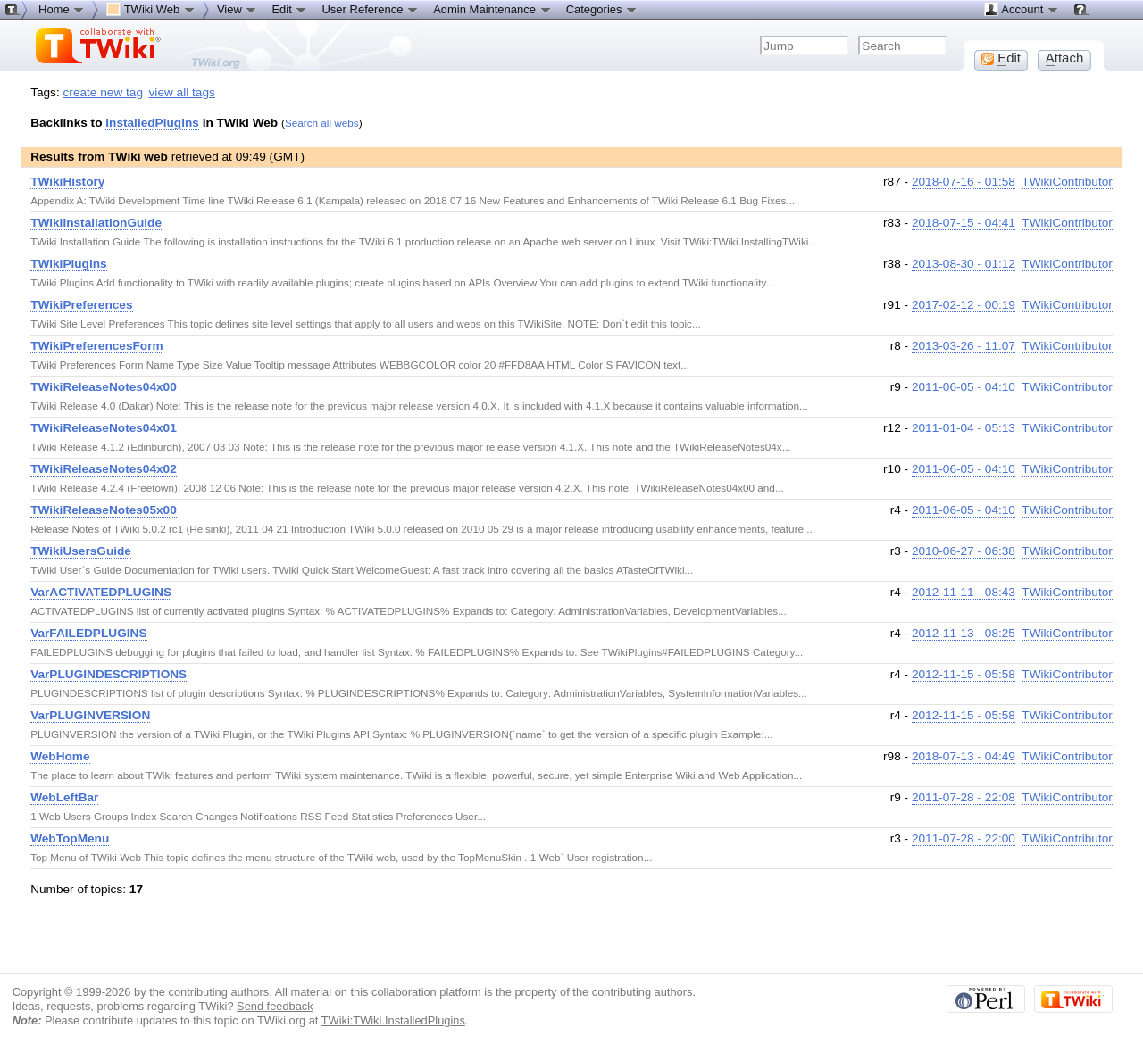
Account (1021, 9)
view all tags (182, 92)
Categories (602, 9)
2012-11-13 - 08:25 (963, 633)
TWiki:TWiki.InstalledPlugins (393, 1020)
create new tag (103, 92)
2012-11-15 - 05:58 (963, 674)
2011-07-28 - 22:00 (963, 838)
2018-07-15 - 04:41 (963, 222)
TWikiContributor (1067, 181)
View (237, 9)
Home (61, 9)
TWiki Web (151, 9)
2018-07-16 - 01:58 (963, 181)
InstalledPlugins (152, 122)
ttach (1065, 58)
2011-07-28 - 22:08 (963, 797)
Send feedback (275, 1006)
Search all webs (322, 123)
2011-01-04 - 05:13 (963, 428)
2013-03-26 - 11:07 (963, 345)
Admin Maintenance (492, 9)
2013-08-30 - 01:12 (963, 263)
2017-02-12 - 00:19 (963, 304)
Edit (289, 9)
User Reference (370, 9)
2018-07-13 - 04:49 (963, 756)
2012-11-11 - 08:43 (963, 592)
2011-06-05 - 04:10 (963, 387)
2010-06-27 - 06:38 (963, 551)
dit (1001, 58)
